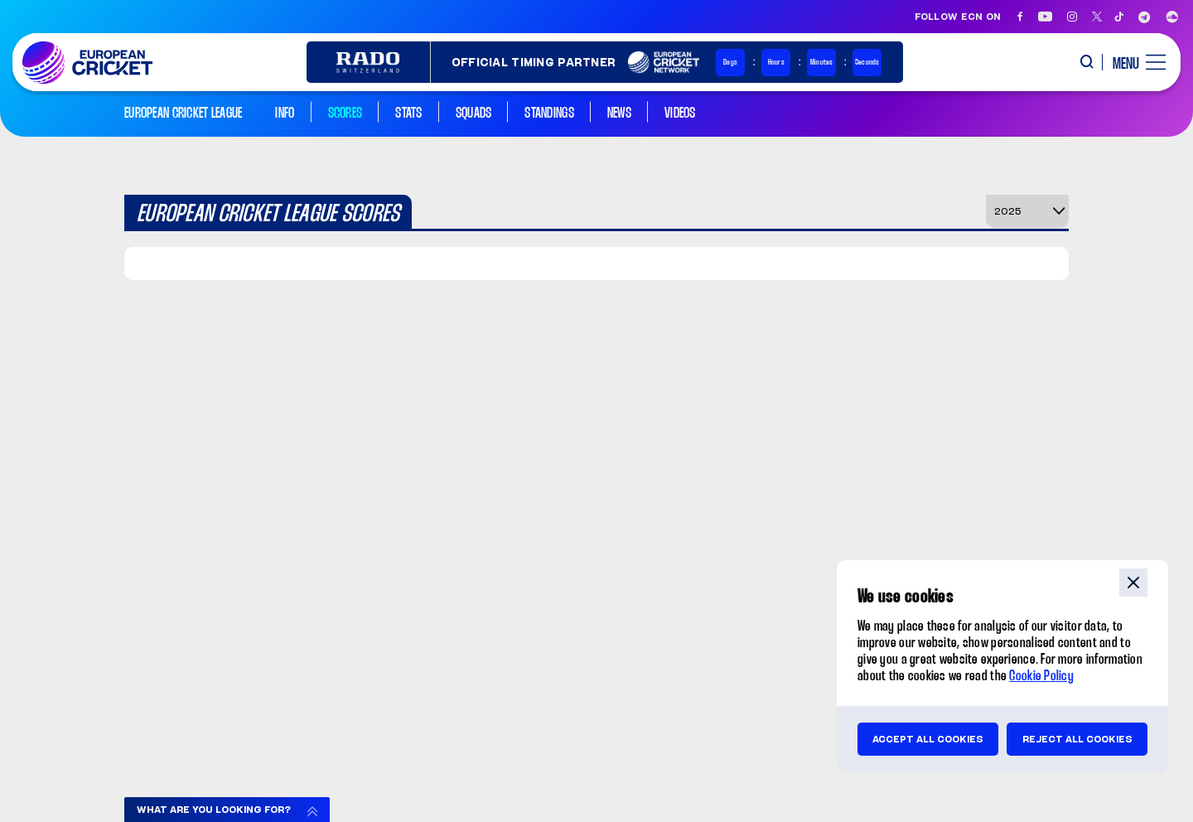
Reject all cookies (1077, 739)
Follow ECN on (958, 17)
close (1133, 582)
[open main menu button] (1133, 62)
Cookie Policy (1041, 677)
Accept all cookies (927, 739)
